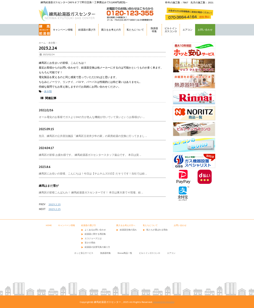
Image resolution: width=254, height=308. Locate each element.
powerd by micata (163, 302)
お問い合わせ (205, 29)
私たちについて (135, 29)
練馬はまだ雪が (49, 185)
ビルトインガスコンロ (171, 30)
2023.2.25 (55, 209)
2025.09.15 (46, 129)
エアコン (187, 29)
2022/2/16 (46, 110)
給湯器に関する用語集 (95, 234)
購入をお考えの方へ (125, 225)
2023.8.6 (44, 167)
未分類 (48, 91)
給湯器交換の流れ (128, 229)
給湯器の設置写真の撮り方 (97, 247)
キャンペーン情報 (63, 29)
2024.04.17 (46, 148)
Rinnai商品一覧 (125, 253)
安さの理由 (90, 242)
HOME (49, 225)
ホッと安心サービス (83, 253)
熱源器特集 (154, 30)
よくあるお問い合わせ (95, 229)
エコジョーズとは (93, 238)
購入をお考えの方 (111, 29)
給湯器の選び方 (87, 29)
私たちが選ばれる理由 (157, 229)
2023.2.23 (55, 204)
